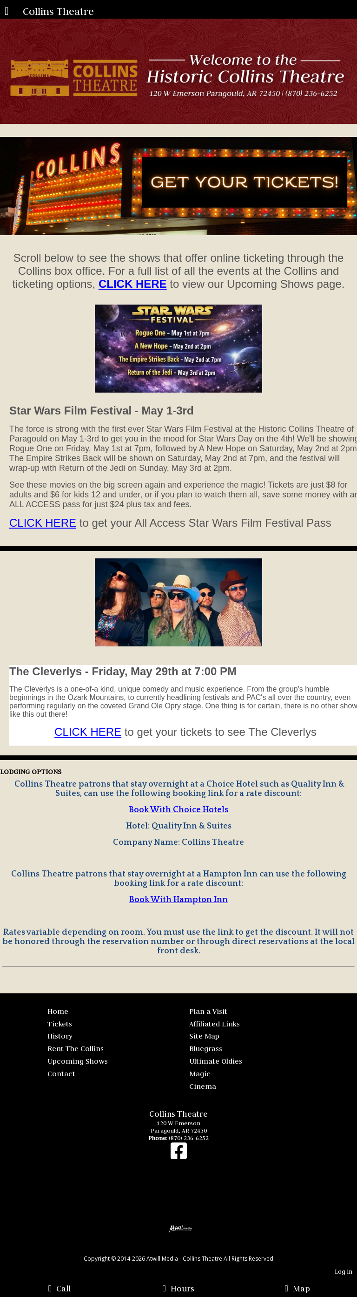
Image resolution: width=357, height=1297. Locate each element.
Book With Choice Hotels (178, 810)
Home (57, 1011)
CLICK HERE (42, 522)
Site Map (204, 1035)
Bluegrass (205, 1048)
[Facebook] (179, 1155)
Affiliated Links (214, 1023)
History (60, 1035)
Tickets (59, 1023)
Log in (343, 1272)
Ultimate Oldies (215, 1061)
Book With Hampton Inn (178, 899)
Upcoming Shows (77, 1061)
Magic (200, 1073)
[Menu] (7, 12)
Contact (61, 1073)
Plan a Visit (208, 1011)
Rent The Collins (75, 1048)
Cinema (202, 1086)
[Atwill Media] (186, 1248)
